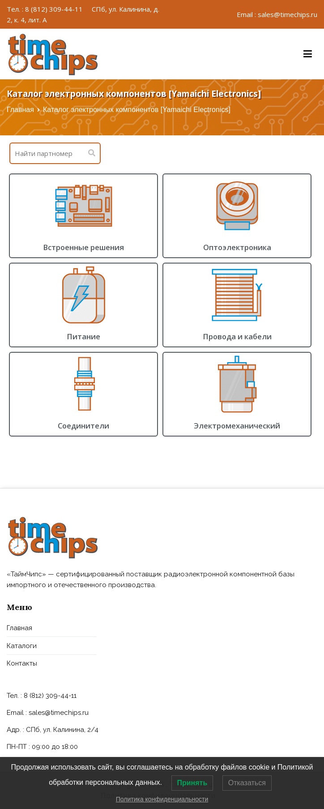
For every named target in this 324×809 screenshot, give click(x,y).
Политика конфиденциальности (162, 799)
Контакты (22, 663)
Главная (20, 109)
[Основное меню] (307, 54)
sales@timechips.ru (59, 713)
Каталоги (22, 646)
